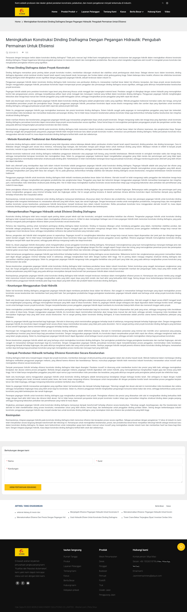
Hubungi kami (70, 585)
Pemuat (102, 576)
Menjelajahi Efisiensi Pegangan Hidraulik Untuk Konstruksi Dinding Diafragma (94, 512)
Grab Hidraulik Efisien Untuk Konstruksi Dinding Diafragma (93, 517)
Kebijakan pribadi (71, 590)
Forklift (102, 580)
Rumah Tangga (70, 556)
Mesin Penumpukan (108, 556)
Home (18, 21)
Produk (67, 561)
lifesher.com (81, 607)
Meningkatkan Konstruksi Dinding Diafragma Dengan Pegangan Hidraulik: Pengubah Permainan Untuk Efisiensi (75, 21)
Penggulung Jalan (107, 595)
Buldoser (103, 571)
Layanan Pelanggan (72, 566)
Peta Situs (92, 607)
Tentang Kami (70, 571)
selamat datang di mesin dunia (28, 512)
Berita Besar (159, 506)
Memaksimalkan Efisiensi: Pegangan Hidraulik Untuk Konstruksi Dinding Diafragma (148, 512)
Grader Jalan (105, 590)
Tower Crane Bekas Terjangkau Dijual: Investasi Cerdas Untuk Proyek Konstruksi (148, 517)
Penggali (103, 566)
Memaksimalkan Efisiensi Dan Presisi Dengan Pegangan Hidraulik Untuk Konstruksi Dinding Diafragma (41, 517)
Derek (101, 561)
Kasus (168, 506)
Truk (101, 585)
